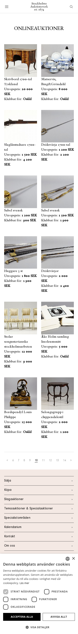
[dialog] (39, 594)
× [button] (73, 558)
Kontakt (39, 536)
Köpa (39, 490)
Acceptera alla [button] (22, 617)
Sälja (39, 481)
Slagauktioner (39, 499)
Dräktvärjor (50, 271)
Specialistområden (39, 518)
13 (57, 460)
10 (36, 460)
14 (64, 460)
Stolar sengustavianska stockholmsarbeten (18, 341)
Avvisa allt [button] (59, 617)
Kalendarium (39, 527)
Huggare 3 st (13, 271)
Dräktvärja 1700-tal (55, 145)
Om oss (39, 546)
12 (50, 460)
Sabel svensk (13, 210)
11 (43, 460)
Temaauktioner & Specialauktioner (39, 508)
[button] (39, 627)
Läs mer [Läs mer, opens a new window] (24, 583)
